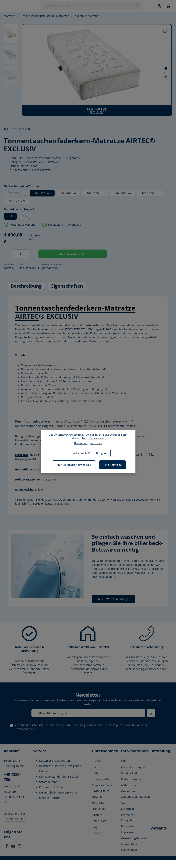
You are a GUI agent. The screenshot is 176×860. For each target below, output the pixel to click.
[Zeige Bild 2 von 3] (165, 73)
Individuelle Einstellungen (89, 453)
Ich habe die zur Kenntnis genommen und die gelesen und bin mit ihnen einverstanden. (81, 727)
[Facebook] (7, 847)
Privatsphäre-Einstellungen (129, 847)
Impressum (128, 832)
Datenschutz (129, 826)
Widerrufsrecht (130, 785)
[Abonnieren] (151, 713)
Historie (97, 761)
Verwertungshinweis (134, 838)
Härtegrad (21, 455)
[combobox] (87, 6)
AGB (112, 725)
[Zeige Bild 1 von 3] (165, 68)
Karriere (97, 815)
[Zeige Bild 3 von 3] (165, 77)
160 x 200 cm (17, 201)
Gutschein (127, 809)
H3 (27, 217)
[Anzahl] (20, 254)
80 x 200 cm (18, 193)
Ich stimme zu (113, 464)
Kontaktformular (14, 819)
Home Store (99, 821)
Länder (43, 771)
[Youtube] (13, 847)
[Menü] (148, 6)
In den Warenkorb (72, 254)
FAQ (123, 761)
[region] (88, 70)
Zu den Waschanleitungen (113, 599)
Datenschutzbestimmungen (48, 725)
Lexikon (96, 833)
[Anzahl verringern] (8, 254)
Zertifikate (98, 803)
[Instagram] (19, 847)
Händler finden (130, 773)
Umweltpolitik (100, 779)
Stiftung (97, 797)
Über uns (97, 767)
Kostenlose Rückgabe (128, 817)
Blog (94, 827)
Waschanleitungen (133, 767)
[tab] (26, 286)
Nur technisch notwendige (74, 464)
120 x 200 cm (122, 193)
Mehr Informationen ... (94, 438)
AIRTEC (27, 316)
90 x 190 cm (42, 193)
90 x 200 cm (68, 193)
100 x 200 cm (95, 193)
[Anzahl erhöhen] (33, 254)
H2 (10, 216)
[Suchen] (137, 6)
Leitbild (96, 773)
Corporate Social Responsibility (102, 788)
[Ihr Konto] (158, 6)
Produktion (99, 809)
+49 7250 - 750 (12, 777)
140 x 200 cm (150, 193)
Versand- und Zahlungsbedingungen (135, 794)
